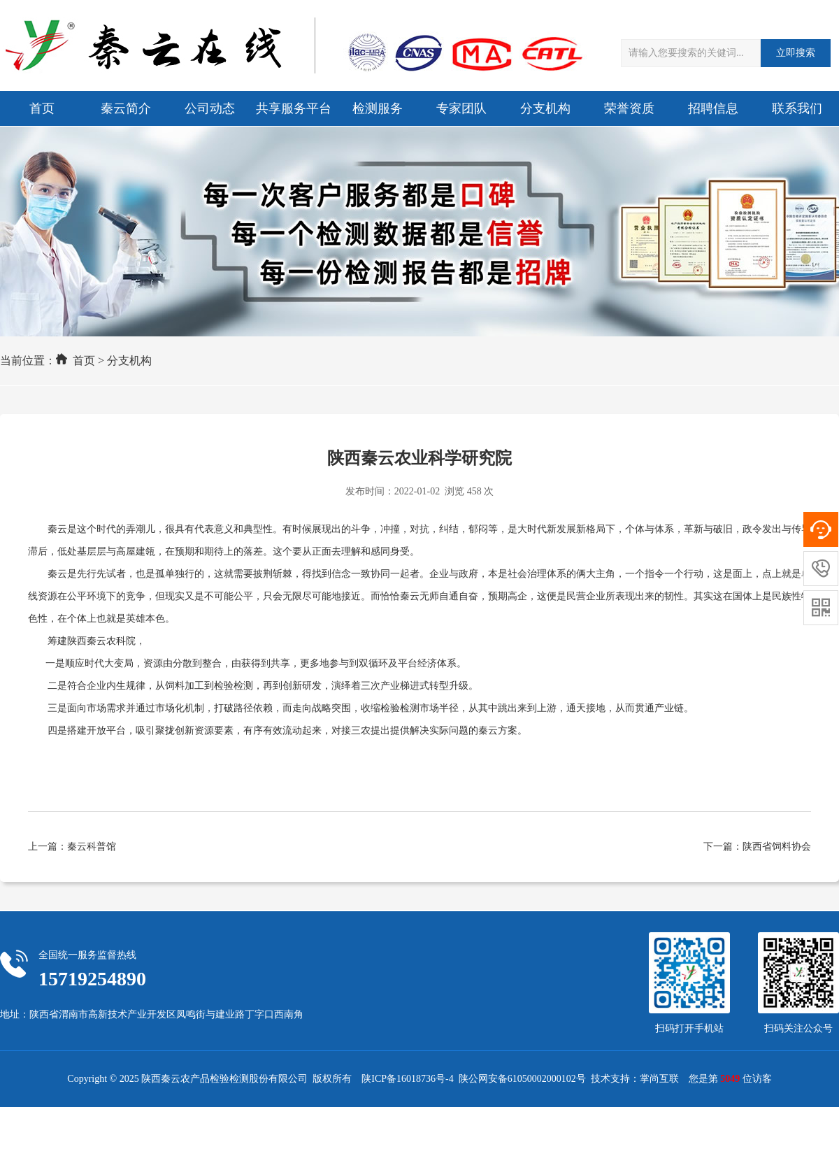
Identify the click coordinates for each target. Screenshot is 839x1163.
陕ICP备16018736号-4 (407, 1078)
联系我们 (797, 108)
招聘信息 (713, 108)
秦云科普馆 (91, 846)
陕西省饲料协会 (777, 846)
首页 (42, 108)
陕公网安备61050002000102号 (522, 1078)
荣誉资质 (629, 108)
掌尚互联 (659, 1078)
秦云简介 (126, 108)
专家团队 (461, 108)
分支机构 (545, 108)
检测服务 (377, 108)
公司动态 (210, 108)
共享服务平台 (293, 108)
